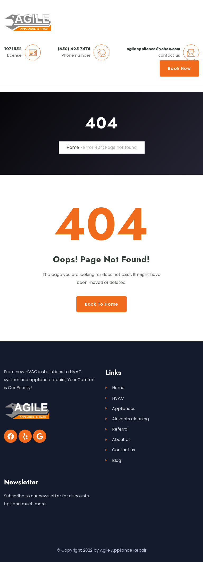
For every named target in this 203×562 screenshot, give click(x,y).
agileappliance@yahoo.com (153, 49)
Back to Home (101, 304)
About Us (118, 439)
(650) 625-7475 (74, 49)
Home (73, 147)
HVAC (114, 398)
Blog (113, 460)
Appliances (120, 408)
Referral (116, 429)
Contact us (120, 450)
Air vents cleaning (127, 419)
